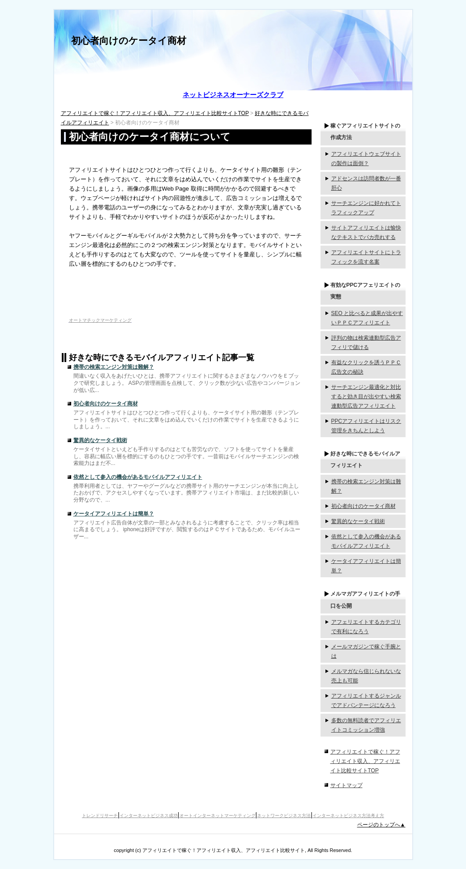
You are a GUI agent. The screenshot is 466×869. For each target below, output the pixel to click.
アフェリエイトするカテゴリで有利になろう (366, 627)
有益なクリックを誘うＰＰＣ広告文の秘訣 (366, 367)
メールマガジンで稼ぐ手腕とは (366, 651)
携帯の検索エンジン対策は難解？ (113, 367)
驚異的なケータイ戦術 (100, 440)
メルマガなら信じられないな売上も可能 (366, 676)
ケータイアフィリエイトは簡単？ (113, 514)
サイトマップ (346, 785)
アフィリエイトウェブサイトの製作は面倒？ (366, 158)
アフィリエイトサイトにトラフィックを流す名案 (366, 257)
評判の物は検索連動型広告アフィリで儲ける (366, 342)
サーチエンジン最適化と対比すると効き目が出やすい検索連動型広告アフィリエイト (366, 396)
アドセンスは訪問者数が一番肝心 (366, 183)
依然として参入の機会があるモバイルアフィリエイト (137, 477)
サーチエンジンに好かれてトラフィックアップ (366, 208)
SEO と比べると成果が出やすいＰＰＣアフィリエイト (367, 318)
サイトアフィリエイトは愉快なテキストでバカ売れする (366, 232)
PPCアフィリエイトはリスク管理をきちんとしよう (366, 426)
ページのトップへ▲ (381, 825)
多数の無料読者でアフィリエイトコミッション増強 (366, 725)
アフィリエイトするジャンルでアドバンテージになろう (366, 700)
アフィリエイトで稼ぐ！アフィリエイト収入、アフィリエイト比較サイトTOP (155, 113)
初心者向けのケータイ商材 (128, 40)
